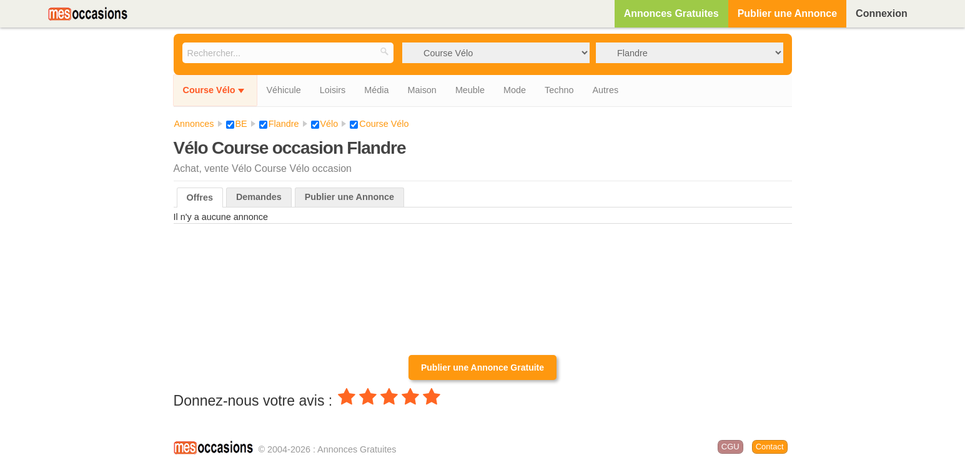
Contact (770, 446)
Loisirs (333, 90)
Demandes (259, 197)
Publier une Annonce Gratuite (482, 367)
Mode (514, 90)
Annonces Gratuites (671, 13)
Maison (421, 90)
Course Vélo (209, 90)
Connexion (882, 13)
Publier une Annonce (787, 13)
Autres (605, 90)
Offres (200, 197)
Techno (559, 90)
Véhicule (283, 90)
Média (376, 90)
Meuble (470, 90)
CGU (730, 446)
